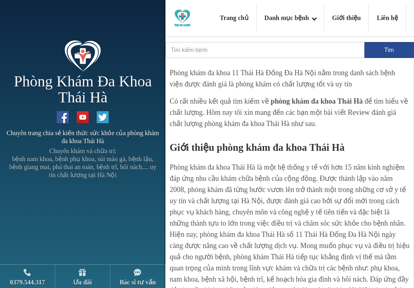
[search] (264, 50)
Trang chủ (234, 17)
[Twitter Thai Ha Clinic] (103, 117)
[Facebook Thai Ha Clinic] (63, 117)
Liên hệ (387, 17)
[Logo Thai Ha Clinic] (182, 17)
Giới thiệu (346, 17)
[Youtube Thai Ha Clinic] (83, 117)
